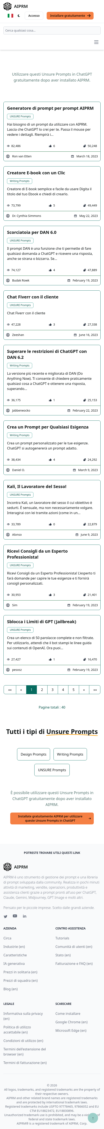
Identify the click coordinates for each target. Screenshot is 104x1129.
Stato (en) (63, 955)
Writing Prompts (19, 181)
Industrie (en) (14, 946)
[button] (10, 689)
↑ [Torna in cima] (93, 1118)
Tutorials (62, 938)
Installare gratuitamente (70, 16)
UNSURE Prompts (20, 116)
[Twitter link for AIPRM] (5, 916)
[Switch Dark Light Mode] (18, 16)
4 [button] (63, 689)
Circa (7, 938)
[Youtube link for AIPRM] (15, 917)
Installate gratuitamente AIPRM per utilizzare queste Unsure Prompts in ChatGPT (54, 818)
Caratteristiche (15, 955)
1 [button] (31, 689)
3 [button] (52, 689)
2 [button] (42, 689)
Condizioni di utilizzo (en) (23, 1040)
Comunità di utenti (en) (73, 946)
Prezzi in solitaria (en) (20, 972)
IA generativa (14, 963)
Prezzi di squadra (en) (20, 980)
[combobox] (52, 30)
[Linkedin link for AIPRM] (25, 917)
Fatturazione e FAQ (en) (74, 963)
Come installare (67, 1013)
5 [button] (74, 689)
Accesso (34, 16)
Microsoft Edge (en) (70, 1030)
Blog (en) (10, 989)
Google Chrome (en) (71, 1022)
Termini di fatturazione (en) (25, 1062)
